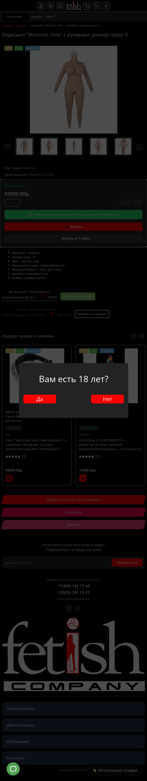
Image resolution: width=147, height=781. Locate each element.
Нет (107, 399)
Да (39, 399)
